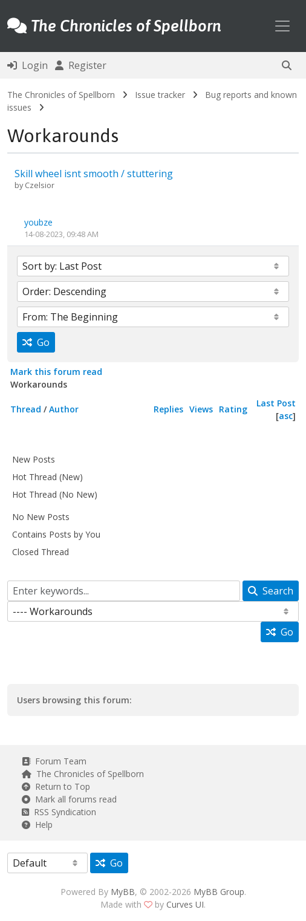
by (20, 185)
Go (36, 342)
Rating (233, 409)
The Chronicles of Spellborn (61, 94)
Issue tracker (160, 94)
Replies (168, 409)
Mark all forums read (69, 799)
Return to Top (56, 786)
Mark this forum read (56, 371)
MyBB (123, 891)
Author (64, 409)
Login (27, 65)
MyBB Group (219, 891)
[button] (287, 65)
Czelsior (39, 185)
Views (201, 409)
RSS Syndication (59, 812)
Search (270, 590)
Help (37, 824)
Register (80, 65)
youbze (38, 222)
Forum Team (54, 761)
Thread (25, 409)
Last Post (276, 403)
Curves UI (185, 904)
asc (286, 415)
